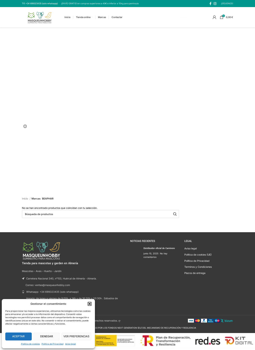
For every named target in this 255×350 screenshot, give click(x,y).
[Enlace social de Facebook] (210, 3)
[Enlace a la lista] (73, 294)
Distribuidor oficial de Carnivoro (159, 250)
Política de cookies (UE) (198, 256)
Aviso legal (70, 344)
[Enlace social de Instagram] (214, 3)
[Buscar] (100, 216)
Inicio (25, 200)
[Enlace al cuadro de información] (40, 3)
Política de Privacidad (52, 344)
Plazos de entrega (194, 274)
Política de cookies (30, 344)
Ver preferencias (76, 336)
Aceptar (18, 336)
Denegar (46, 336)
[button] (89, 304)
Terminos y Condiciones (198, 268)
